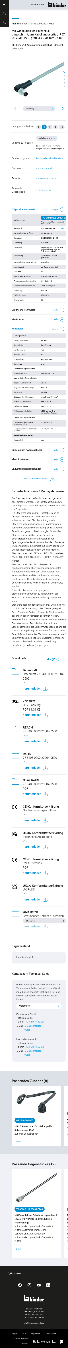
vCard (27, 1029)
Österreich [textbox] (24, 1005)
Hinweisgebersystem (45, 1338)
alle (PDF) (53, 659)
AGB (24, 1334)
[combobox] (39, 1006)
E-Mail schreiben (33, 1025)
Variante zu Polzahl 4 (22, 142)
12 (62, 127)
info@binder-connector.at (34, 1323)
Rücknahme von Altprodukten (34, 1343)
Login (14, 1334)
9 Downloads (45, 168)
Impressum (35, 1334)
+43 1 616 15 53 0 (35, 1314)
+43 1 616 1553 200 (34, 1021)
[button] (4, 4)
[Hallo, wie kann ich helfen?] (61, 1341)
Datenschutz (51, 1334)
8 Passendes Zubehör (47, 178)
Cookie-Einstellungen (23, 1338)
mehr (62, 228)
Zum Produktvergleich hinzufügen (49, 158)
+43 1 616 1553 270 (34, 1046)
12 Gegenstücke (44, 190)
